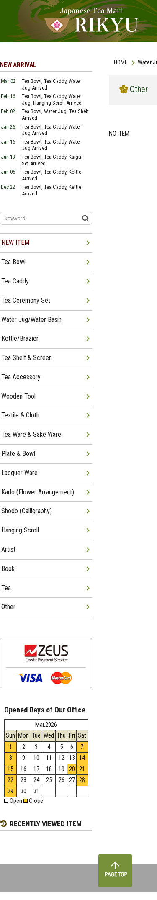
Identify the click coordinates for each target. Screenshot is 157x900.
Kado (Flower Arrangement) (37, 492)
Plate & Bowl (18, 454)
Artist (8, 549)
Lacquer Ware (19, 473)
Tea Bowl (13, 262)
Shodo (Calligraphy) (26, 511)
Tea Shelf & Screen (26, 358)
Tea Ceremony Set (25, 300)
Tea (6, 588)
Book (8, 569)
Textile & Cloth (20, 415)
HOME (121, 62)
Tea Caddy (15, 281)
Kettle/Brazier (20, 338)
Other (8, 607)
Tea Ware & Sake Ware (31, 434)
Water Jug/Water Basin (31, 320)
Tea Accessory (21, 377)
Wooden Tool (18, 396)
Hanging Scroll (20, 530)
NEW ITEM (15, 243)
